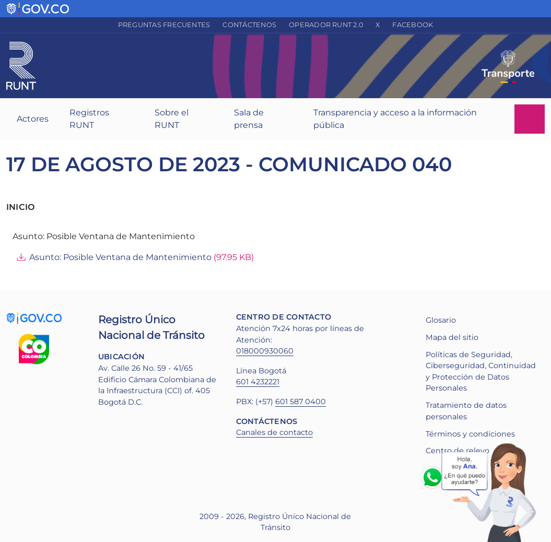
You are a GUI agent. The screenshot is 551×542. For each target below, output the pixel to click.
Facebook (412, 25)
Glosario (441, 320)
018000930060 (265, 351)
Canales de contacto (274, 432)
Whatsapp (434, 477)
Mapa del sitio (452, 337)
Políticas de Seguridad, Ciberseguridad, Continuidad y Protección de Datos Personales (481, 371)
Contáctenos (249, 25)
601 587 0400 (300, 401)
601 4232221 (257, 381)
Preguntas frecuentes (164, 25)
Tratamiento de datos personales (466, 410)
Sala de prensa (249, 119)
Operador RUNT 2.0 (326, 25)
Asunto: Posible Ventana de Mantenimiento (120, 257)
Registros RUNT (89, 119)
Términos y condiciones (470, 434)
